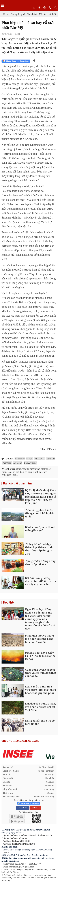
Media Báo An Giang (44, 796)
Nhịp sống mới (10, 789)
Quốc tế (6, 781)
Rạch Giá (51, 458)
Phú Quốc (6, 462)
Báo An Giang (30, 462)
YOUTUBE (35, 808)
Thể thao (7, 785)
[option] (29, 753)
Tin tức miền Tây (11, 796)
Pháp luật (49, 778)
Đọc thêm (9, 602)
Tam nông (49, 789)
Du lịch (50, 793)
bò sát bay (19, 458)
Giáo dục (49, 774)
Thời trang (8, 793)
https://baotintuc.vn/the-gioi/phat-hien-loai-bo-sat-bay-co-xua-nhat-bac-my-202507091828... (26, 471)
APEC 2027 (40, 458)
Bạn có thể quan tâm (17, 483)
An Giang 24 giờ (16, 13)
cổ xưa (29, 458)
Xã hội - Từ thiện (46, 770)
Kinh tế (6, 774)
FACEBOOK (23, 808)
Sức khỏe (49, 785)
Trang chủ (8, 767)
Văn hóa (50, 781)
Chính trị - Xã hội (36, 13)
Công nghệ (8, 778)
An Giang (17, 462)
